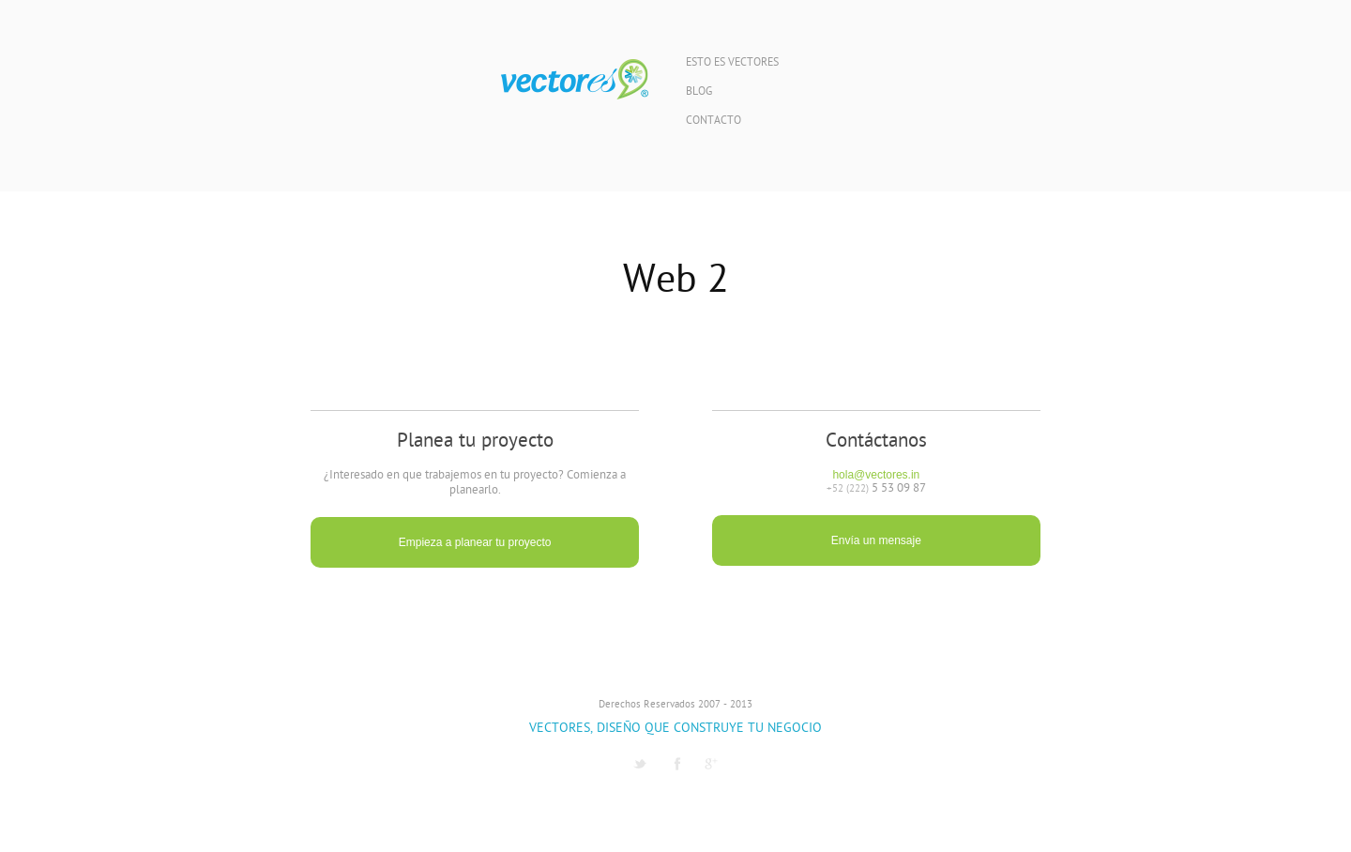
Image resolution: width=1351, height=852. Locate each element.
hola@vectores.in (875, 474)
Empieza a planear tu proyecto (475, 542)
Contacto (713, 121)
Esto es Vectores (732, 63)
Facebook (677, 763)
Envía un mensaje (876, 540)
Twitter (639, 763)
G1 (711, 763)
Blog (699, 92)
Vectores (574, 79)
